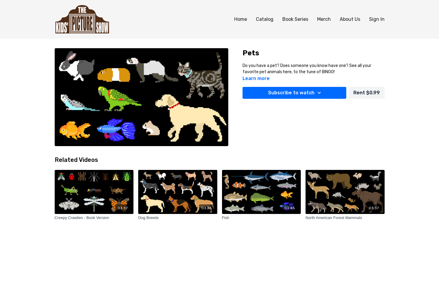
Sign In (377, 19)
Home (240, 19)
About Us (350, 19)
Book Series (295, 19)
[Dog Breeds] (177, 218)
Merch (324, 19)
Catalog (264, 19)
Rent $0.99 (366, 93)
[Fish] (261, 218)
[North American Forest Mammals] (345, 218)
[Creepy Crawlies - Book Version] (94, 218)
